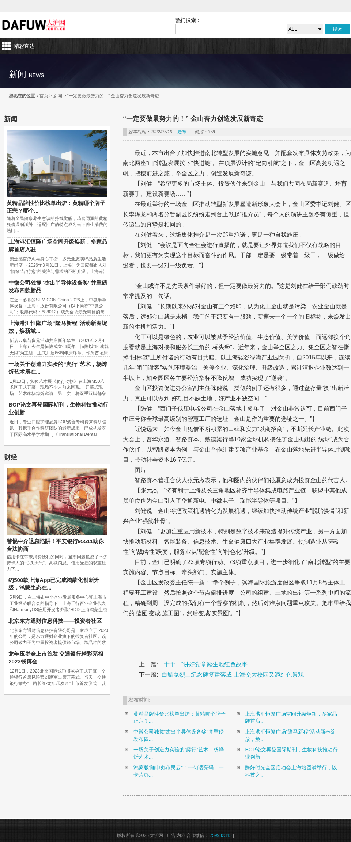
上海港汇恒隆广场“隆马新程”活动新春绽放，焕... (290, 735)
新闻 (57, 95)
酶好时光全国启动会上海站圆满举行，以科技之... (291, 771)
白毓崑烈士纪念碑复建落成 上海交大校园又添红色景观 (232, 674)
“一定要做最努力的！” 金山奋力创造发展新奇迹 (113, 95)
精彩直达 (24, 46)
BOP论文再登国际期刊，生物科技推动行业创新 (291, 753)
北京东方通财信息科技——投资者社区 (55, 621)
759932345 (221, 835)
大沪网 (34, 25)
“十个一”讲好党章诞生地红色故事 (205, 664)
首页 (43, 95)
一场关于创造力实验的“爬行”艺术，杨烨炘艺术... (178, 753)
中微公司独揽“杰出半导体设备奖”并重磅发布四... (178, 735)
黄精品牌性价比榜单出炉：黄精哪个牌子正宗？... (179, 717)
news (36, 75)
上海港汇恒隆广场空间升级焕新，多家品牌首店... (291, 717)
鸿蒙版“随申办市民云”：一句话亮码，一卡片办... (178, 771)
